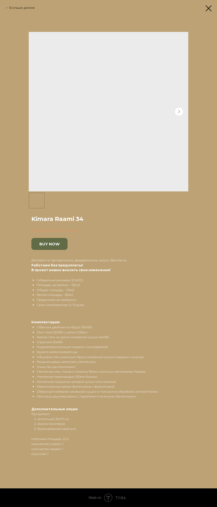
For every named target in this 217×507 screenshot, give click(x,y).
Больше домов (22, 8)
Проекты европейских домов (54, 230)
